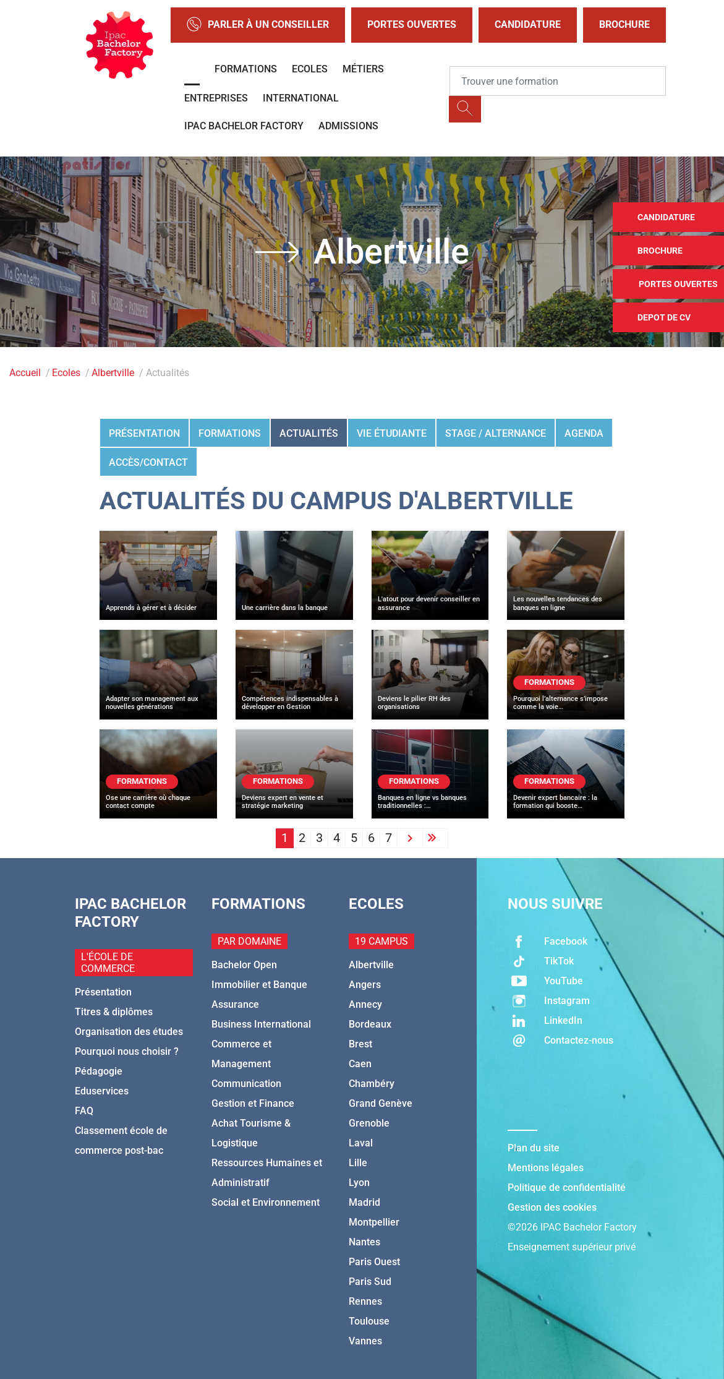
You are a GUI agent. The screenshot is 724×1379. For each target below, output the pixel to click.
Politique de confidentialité (567, 1187)
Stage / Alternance (495, 433)
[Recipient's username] (557, 81)
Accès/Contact (148, 462)
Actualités (308, 433)
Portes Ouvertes (411, 24)
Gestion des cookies (552, 1207)
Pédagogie (98, 1071)
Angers (365, 984)
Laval (361, 1143)
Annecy (365, 1004)
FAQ (84, 1111)
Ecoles (310, 69)
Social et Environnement (265, 1202)
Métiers (363, 69)
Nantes (364, 1242)
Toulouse (369, 1321)
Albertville (113, 373)
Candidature (528, 24)
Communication (246, 1083)
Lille (358, 1163)
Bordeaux (370, 1024)
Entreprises (216, 98)
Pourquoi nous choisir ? (127, 1051)
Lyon (359, 1182)
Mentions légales (546, 1168)
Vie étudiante (392, 433)
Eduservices (102, 1091)
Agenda (583, 433)
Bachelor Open (244, 965)
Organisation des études (129, 1031)
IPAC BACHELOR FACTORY (244, 126)
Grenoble (369, 1123)
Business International (261, 1024)
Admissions (348, 126)
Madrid (364, 1202)
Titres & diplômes (114, 1012)
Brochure (624, 24)
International (301, 98)
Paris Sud (370, 1281)
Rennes (365, 1301)
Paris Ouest (374, 1262)
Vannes (365, 1341)
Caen (360, 1064)
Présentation (144, 433)
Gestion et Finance (252, 1103)
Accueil (25, 373)
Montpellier (374, 1222)
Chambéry (371, 1083)
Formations (246, 69)
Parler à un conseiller (258, 25)
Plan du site (534, 1148)
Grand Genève (380, 1103)
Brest (360, 1044)
